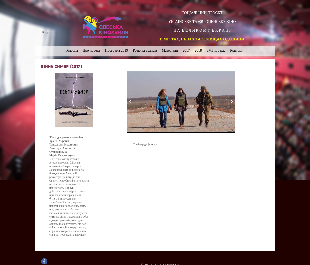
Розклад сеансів (145, 50)
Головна (71, 50)
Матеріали (170, 50)
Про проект (91, 50)
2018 (198, 50)
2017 (186, 50)
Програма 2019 (116, 50)
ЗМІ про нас (216, 50)
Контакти (237, 50)
